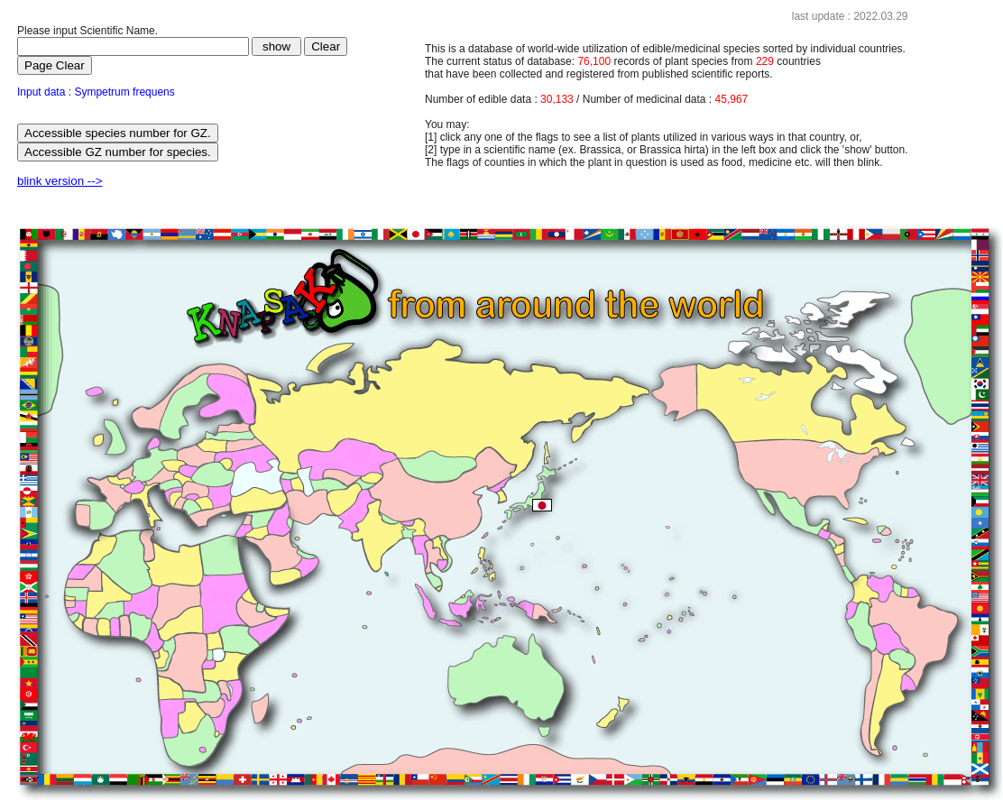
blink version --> (59, 181)
